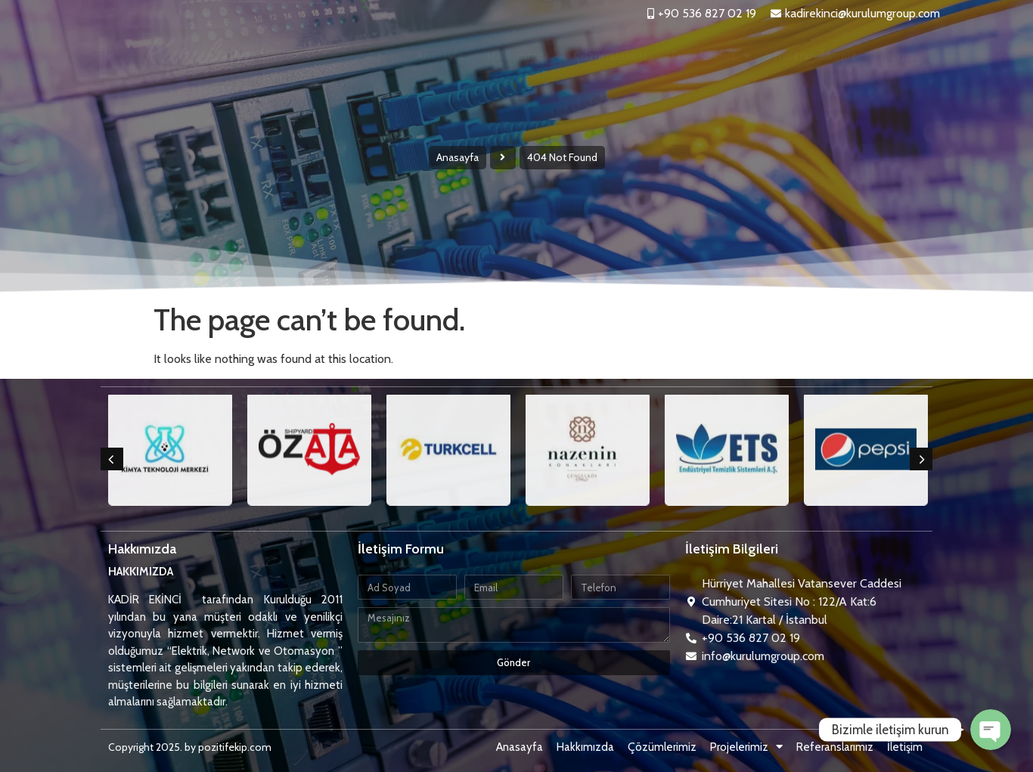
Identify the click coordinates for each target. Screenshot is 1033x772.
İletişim (899, 55)
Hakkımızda (518, 55)
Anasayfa (439, 55)
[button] (112, 459)
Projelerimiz (711, 56)
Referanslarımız (815, 55)
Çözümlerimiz (610, 55)
